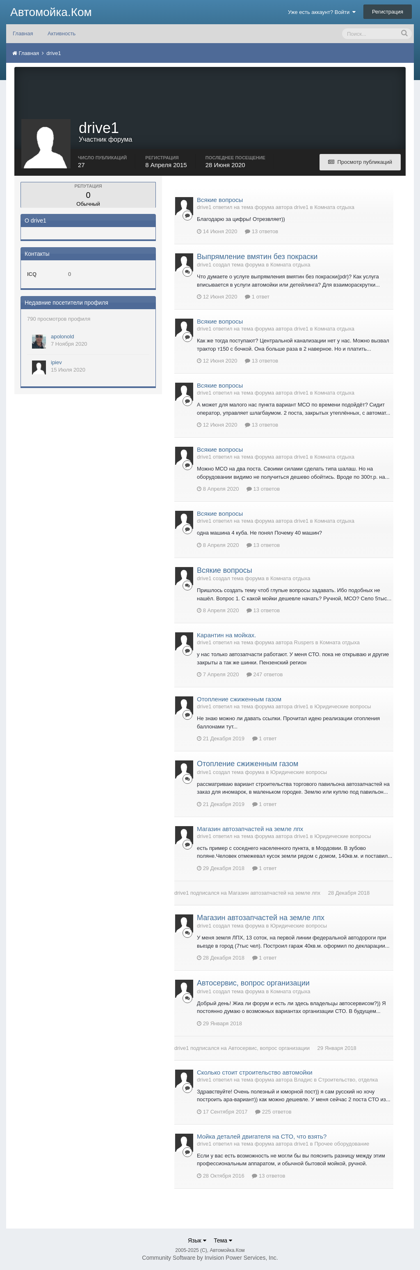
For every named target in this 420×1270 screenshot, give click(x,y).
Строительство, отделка (348, 1080)
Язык (197, 1240)
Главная (23, 33)
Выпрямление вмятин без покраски (257, 257)
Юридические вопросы (342, 706)
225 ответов (273, 1112)
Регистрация (387, 12)
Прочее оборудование (341, 1144)
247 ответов (265, 674)
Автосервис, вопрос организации (253, 983)
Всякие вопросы (220, 199)
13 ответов (261, 231)
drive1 (181, 893)
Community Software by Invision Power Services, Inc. (210, 1257)
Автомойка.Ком (51, 12)
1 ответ (257, 297)
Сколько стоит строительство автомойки (255, 1072)
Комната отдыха (334, 207)
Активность (61, 33)
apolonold (62, 336)
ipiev (56, 362)
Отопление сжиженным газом (239, 699)
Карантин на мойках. (226, 635)
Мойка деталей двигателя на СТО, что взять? (261, 1136)
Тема (223, 1240)
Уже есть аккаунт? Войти (322, 12)
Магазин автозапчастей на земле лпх (250, 828)
